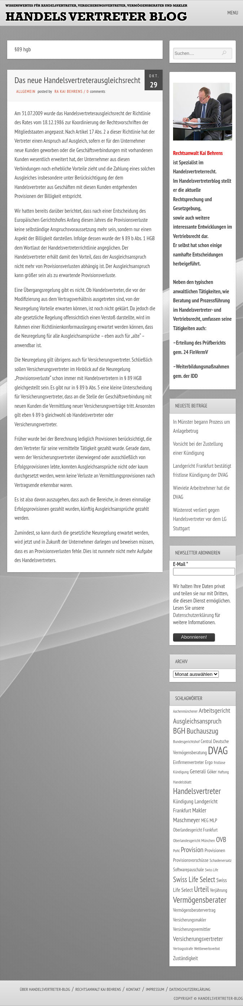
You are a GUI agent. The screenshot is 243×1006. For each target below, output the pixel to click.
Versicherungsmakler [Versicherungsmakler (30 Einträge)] (189, 920)
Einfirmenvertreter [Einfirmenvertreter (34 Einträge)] (188, 762)
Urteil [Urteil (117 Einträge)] (201, 889)
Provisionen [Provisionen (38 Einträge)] (214, 850)
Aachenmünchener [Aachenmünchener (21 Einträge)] (185, 711)
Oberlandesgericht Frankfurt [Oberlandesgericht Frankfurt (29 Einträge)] (195, 830)
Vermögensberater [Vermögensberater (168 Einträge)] (199, 899)
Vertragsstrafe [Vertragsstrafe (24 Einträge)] (183, 948)
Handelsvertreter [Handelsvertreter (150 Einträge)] (197, 791)
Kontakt (133, 989)
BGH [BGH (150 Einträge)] (179, 730)
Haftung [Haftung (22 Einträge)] (223, 771)
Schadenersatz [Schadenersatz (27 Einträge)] (220, 860)
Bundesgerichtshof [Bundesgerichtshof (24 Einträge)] (186, 741)
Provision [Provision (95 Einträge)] (192, 849)
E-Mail (180, 564)
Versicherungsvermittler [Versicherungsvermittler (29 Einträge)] (192, 929)
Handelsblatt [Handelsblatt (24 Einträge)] (182, 782)
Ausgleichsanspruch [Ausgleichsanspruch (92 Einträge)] (197, 720)
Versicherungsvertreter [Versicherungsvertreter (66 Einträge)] (198, 938)
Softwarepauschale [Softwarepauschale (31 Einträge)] (188, 870)
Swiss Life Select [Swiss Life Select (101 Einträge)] (194, 879)
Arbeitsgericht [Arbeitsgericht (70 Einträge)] (214, 710)
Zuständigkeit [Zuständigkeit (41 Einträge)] (185, 958)
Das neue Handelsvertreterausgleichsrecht (77, 80)
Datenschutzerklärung (193, 615)
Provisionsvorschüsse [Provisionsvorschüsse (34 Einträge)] (190, 860)
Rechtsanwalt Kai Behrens (98, 989)
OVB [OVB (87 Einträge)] (221, 839)
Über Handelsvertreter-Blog (45, 989)
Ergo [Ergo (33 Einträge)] (209, 762)
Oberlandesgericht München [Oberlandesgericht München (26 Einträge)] (194, 840)
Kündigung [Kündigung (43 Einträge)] (183, 801)
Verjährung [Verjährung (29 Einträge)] (218, 890)
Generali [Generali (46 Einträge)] (198, 771)
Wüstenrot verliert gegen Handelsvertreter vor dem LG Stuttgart (199, 519)
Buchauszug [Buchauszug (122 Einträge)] (202, 731)
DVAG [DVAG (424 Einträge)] (218, 750)
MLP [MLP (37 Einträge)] (213, 820)
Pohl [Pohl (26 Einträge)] (176, 850)
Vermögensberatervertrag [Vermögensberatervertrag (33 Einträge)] (194, 910)
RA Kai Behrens (68, 91)
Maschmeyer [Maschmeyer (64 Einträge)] (186, 820)
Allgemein (25, 91)
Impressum (155, 989)
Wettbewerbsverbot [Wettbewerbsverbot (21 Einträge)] (207, 948)
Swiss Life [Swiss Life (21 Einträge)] (211, 869)
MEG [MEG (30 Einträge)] (204, 820)
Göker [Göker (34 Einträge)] (212, 771)
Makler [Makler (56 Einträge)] (199, 810)
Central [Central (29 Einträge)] (206, 741)
